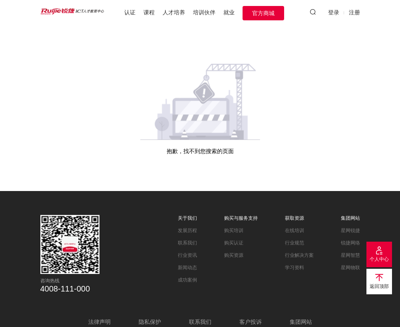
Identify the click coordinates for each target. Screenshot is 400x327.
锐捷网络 (350, 243)
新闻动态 (187, 267)
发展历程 (187, 230)
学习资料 (294, 267)
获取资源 (294, 218)
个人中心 (379, 259)
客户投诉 (250, 322)
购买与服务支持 (241, 218)
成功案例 (187, 280)
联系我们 (187, 243)
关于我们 (187, 218)
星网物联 (350, 267)
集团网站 (350, 218)
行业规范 (294, 243)
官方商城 (263, 13)
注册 (354, 12)
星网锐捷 (350, 230)
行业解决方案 (299, 255)
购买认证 (233, 243)
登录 (333, 12)
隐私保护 (150, 322)
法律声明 (99, 322)
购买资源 (233, 255)
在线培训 (294, 230)
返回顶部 (379, 286)
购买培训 (233, 230)
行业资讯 (187, 255)
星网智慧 (350, 255)
